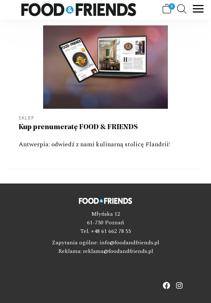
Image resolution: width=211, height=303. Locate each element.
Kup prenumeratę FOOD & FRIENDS (78, 127)
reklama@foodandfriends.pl (118, 251)
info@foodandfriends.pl (129, 242)
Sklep (26, 118)
